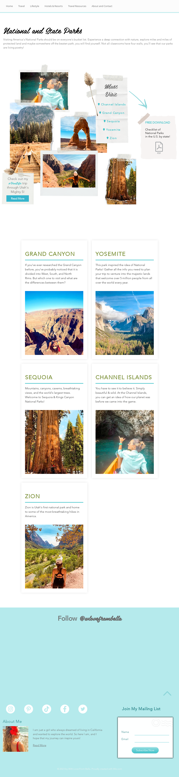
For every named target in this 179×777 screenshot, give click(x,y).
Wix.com (117, 768)
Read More (39, 745)
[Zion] (111, 138)
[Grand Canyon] (111, 112)
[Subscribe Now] (145, 750)
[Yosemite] (111, 129)
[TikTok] (46, 709)
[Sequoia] (111, 121)
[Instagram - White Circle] (10, 709)
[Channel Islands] (111, 104)
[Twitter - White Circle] (82, 709)
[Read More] (17, 198)
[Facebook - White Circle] (64, 709)
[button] (102, 6)
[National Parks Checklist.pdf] (159, 148)
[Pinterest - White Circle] (28, 709)
